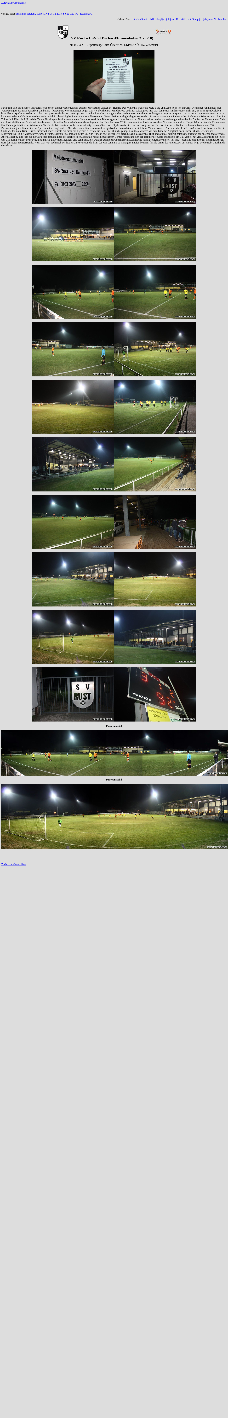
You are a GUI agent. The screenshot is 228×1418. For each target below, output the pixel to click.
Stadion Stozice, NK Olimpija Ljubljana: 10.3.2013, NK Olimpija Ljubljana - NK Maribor (180, 19)
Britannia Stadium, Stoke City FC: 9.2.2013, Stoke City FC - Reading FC (54, 13)
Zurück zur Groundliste (13, 2)
